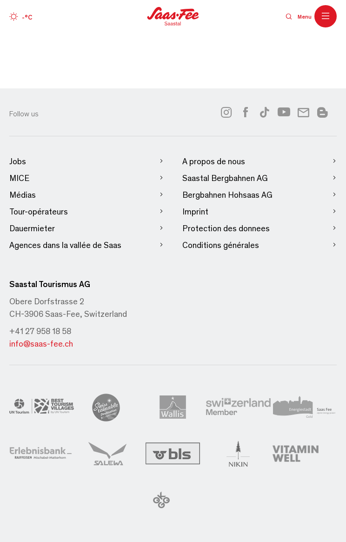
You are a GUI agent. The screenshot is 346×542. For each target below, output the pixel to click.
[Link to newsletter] (303, 112)
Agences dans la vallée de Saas (86, 245)
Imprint (259, 211)
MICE (86, 178)
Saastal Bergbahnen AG (259, 178)
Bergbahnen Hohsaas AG (259, 194)
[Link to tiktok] (265, 112)
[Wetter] (20, 16)
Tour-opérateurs (86, 211)
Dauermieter (86, 228)
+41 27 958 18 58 (40, 330)
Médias (86, 194)
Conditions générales (259, 245)
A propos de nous (259, 161)
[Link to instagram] (226, 112)
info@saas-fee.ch (41, 343)
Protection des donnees (259, 228)
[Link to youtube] (284, 112)
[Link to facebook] (245, 112)
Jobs (86, 161)
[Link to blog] (322, 111)
